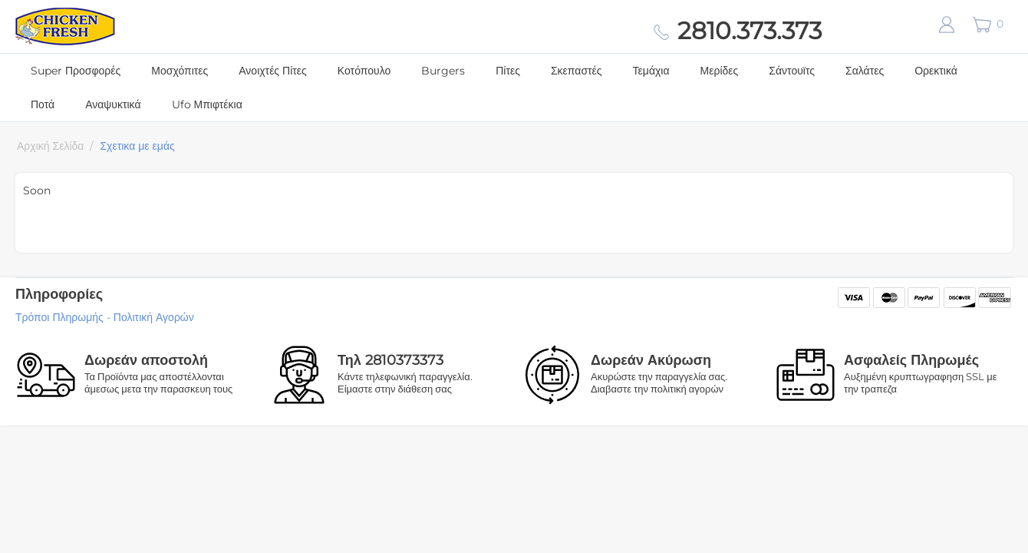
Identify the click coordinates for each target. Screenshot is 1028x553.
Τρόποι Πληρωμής (59, 317)
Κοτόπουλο (364, 71)
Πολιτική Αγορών (154, 317)
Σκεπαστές (576, 71)
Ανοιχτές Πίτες (273, 71)
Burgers (443, 71)
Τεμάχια (651, 71)
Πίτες (508, 71)
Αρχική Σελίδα (50, 146)
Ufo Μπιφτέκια (207, 104)
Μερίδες (719, 71)
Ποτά (42, 104)
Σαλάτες (864, 71)
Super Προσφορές (75, 71)
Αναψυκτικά (112, 104)
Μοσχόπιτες (179, 71)
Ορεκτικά (935, 71)
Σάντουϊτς (792, 71)
